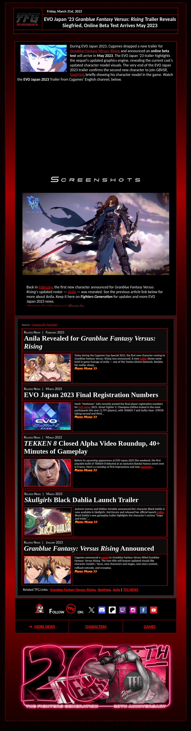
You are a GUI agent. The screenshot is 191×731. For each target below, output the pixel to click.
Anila (72, 291)
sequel (105, 557)
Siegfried (77, 74)
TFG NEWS (130, 590)
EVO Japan (84, 407)
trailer (143, 358)
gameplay (146, 466)
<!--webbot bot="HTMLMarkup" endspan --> (96, 127)
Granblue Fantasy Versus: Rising (95, 51)
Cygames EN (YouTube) (44, 324)
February (45, 287)
